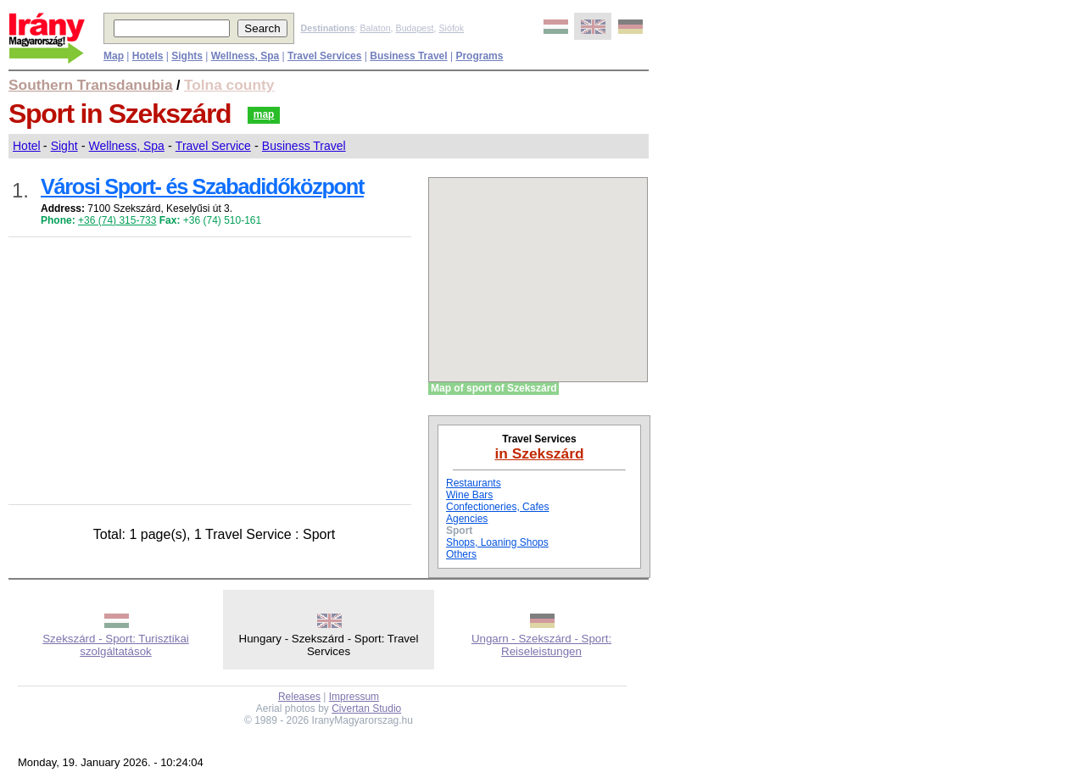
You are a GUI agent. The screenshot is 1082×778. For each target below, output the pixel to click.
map (264, 114)
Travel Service (213, 146)
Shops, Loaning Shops (497, 542)
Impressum (354, 697)
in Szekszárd (539, 453)
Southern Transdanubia (90, 84)
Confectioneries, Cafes (497, 507)
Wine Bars (469, 495)
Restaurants (473, 483)
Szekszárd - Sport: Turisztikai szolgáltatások (115, 645)
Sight (64, 146)
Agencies (467, 519)
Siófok (451, 28)
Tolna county (229, 84)
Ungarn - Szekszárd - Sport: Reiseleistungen (541, 645)
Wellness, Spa (127, 146)
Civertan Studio (366, 708)
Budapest (415, 28)
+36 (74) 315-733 (117, 220)
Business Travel (304, 146)
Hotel (27, 146)
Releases (299, 697)
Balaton (375, 28)
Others (461, 554)
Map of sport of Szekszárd (494, 388)
